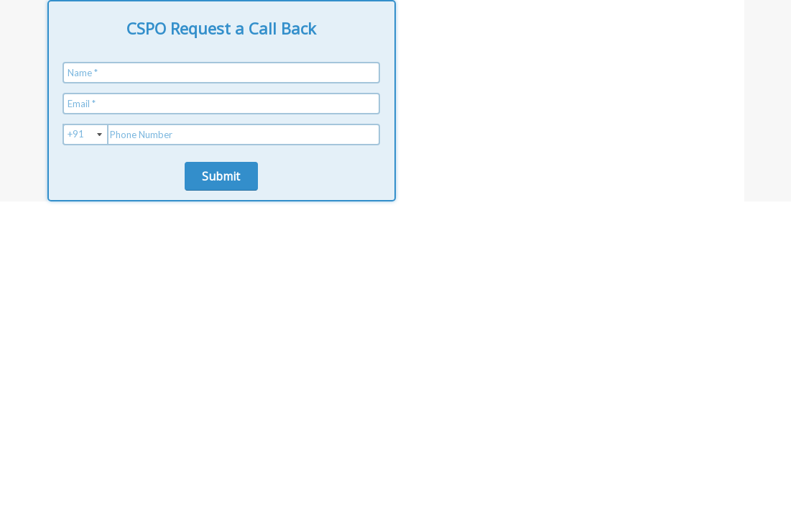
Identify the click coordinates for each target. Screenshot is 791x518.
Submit (221, 176)
